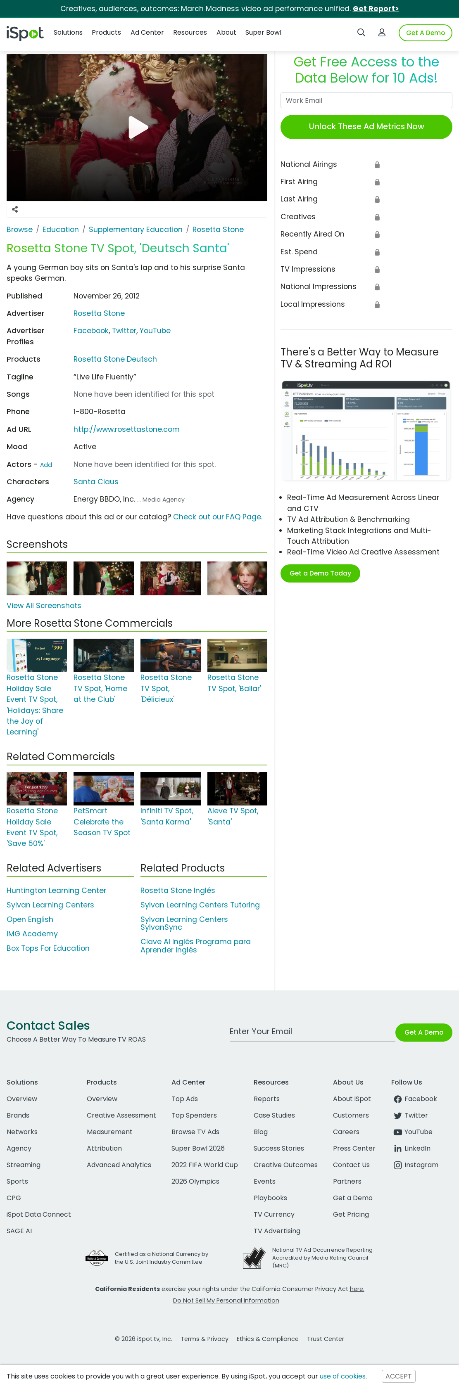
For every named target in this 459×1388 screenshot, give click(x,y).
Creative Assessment (121, 1115)
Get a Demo (353, 1198)
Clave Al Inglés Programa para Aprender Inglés (195, 946)
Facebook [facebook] (414, 1099)
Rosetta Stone (99, 313)
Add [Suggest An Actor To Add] (46, 465)
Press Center (354, 1148)
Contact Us (351, 1165)
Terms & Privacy (204, 1339)
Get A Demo (425, 33)
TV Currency (274, 1214)
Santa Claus (96, 482)
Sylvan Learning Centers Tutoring (200, 905)
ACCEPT (398, 1376)
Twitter (124, 331)
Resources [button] (190, 32)
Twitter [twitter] (409, 1115)
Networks (22, 1132)
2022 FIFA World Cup (204, 1165)
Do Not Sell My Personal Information (226, 1300)
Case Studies (274, 1115)
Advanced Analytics (119, 1165)
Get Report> (376, 9)
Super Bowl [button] (263, 32)
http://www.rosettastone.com (127, 429)
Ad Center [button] (147, 32)
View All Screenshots (44, 606)
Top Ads (184, 1099)
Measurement (110, 1132)
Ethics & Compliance (268, 1339)
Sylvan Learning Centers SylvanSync (184, 923)
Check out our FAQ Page (217, 517)
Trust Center (325, 1339)
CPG (14, 1198)
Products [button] (106, 32)
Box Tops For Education (48, 948)
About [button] (226, 32)
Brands (18, 1115)
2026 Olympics (195, 1181)
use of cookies (343, 1376)
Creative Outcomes (286, 1165)
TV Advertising (277, 1231)
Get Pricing (351, 1214)
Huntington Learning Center (56, 890)
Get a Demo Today (320, 573)
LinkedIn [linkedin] (410, 1148)
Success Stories (279, 1148)
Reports (267, 1099)
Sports (17, 1181)
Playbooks (270, 1198)
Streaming (23, 1165)
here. (357, 1289)
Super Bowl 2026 (198, 1148)
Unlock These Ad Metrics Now (366, 126)
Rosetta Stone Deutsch (115, 359)
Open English (30, 919)
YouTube (155, 331)
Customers (351, 1115)
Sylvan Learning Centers (50, 905)
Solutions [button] (68, 32)
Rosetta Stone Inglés (177, 890)
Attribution (104, 1148)
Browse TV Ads (195, 1132)
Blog (261, 1132)
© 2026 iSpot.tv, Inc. (143, 1339)
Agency (19, 1148)
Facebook (91, 331)
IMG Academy (32, 934)
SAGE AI (19, 1231)
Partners (347, 1181)
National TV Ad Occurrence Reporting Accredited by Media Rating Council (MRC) (322, 1257)
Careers (346, 1132)
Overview (22, 1099)
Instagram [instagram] (414, 1165)
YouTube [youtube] (412, 1132)
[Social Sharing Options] (14, 209)
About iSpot (352, 1099)
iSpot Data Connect (39, 1214)
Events (265, 1181)
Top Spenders (194, 1115)
